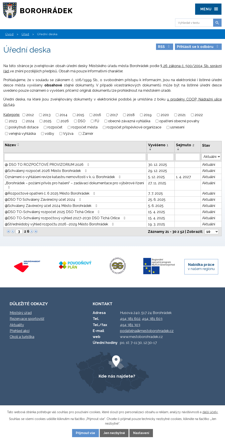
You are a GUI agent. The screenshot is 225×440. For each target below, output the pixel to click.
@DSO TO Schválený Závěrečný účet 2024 (43, 199)
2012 (30, 115)
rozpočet (54, 127)
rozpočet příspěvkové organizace (134, 127)
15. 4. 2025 (156, 212)
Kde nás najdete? (117, 376)
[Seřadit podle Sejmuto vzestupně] (178, 148)
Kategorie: (11, 115)
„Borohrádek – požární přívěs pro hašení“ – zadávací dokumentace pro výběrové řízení (74, 185)
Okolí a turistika (22, 337)
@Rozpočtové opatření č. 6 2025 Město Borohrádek (50, 193)
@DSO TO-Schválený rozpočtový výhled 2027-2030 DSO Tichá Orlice (66, 218)
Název (10, 145)
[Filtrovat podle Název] (75, 157)
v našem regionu (201, 267)
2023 (13, 121)
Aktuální (208, 164)
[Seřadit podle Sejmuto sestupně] (178, 150)
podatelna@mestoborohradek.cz (147, 331)
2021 (182, 115)
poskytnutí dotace (23, 127)
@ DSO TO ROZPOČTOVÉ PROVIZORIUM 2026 (48, 164)
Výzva (68, 133)
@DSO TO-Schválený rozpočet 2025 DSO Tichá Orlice (53, 212)
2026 (64, 121)
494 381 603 (152, 319)
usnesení (177, 127)
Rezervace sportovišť (27, 319)
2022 (199, 115)
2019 (148, 115)
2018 (131, 115)
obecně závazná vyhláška (129, 121)
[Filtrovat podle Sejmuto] (187, 157)
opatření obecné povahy (179, 121)
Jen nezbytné (114, 433)
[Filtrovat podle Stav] (211, 156)
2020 (165, 115)
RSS (164, 47)
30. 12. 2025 (157, 164)
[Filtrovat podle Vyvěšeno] (160, 157)
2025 (47, 121)
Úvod (9, 34)
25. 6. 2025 (156, 199)
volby (49, 133)
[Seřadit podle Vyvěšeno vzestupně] (150, 148)
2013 (47, 115)
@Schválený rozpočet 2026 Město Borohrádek (46, 171)
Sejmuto (185, 145)
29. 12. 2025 (157, 171)
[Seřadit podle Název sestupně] (18, 145)
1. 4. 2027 (183, 177)
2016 (97, 115)
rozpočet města (84, 127)
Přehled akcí (19, 331)
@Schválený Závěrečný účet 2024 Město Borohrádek (51, 206)
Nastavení (141, 433)
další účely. (210, 412)
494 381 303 (130, 325)
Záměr (87, 133)
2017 (114, 115)
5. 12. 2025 (156, 177)
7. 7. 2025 (155, 193)
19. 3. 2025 (156, 224)
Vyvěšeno (158, 145)
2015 (80, 115)
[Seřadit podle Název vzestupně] (18, 144)
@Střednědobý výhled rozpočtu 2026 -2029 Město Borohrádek (60, 224)
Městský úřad (21, 313)
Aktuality (17, 325)
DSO (81, 121)
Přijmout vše (85, 433)
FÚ (96, 121)
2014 (63, 115)
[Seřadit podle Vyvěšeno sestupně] (150, 150)
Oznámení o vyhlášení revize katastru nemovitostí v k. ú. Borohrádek (63, 177)
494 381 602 (130, 319)
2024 (30, 121)
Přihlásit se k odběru (198, 47)
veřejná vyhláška (22, 133)
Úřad (25, 34)
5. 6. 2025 (155, 206)
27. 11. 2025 (157, 183)
